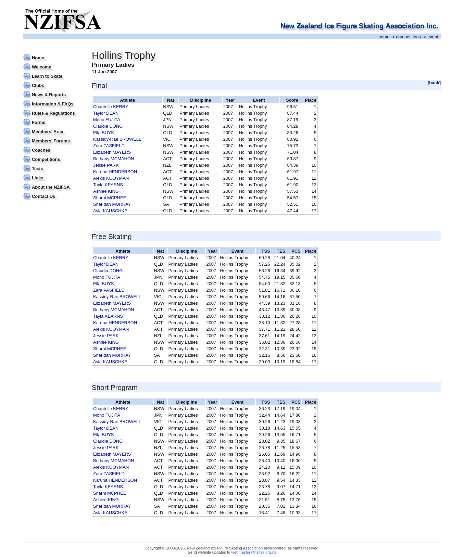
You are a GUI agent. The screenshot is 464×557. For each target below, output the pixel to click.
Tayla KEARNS (108, 184)
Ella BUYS (103, 132)
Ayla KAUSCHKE (110, 210)
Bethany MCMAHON (113, 158)
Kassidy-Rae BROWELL (117, 139)
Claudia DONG (108, 126)
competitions (408, 36)
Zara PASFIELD (109, 145)
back (434, 82)
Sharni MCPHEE (109, 197)
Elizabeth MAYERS (112, 152)
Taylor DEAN (105, 113)
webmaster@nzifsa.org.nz (253, 552)
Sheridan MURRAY (112, 204)
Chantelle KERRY (110, 106)
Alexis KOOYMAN (111, 178)
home (383, 36)
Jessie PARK (106, 165)
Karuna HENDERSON (115, 171)
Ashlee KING (106, 191)
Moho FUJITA (106, 119)
